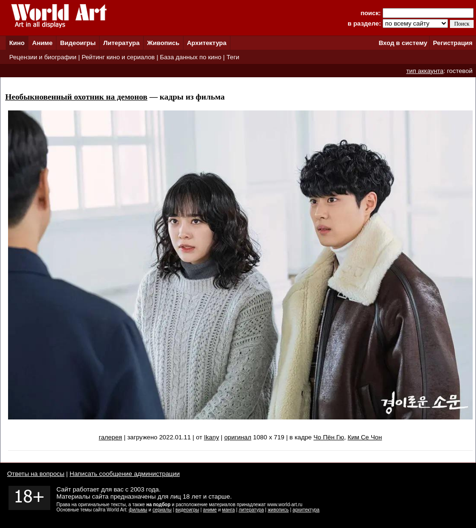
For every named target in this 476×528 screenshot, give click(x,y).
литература (251, 509)
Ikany (211, 437)
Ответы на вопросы (35, 473)
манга (228, 509)
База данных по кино (190, 57)
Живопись (163, 42)
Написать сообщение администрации (125, 473)
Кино (17, 42)
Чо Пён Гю (328, 437)
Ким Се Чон (365, 437)
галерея (110, 437)
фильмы (138, 509)
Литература (121, 42)
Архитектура (206, 42)
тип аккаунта (425, 70)
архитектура (306, 509)
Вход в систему (403, 42)
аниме (210, 509)
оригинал (237, 437)
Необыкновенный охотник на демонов (76, 96)
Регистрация (452, 42)
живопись (278, 509)
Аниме (42, 42)
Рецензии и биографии (42, 57)
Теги (233, 57)
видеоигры (187, 509)
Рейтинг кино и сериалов (118, 57)
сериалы (162, 509)
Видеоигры (78, 42)
